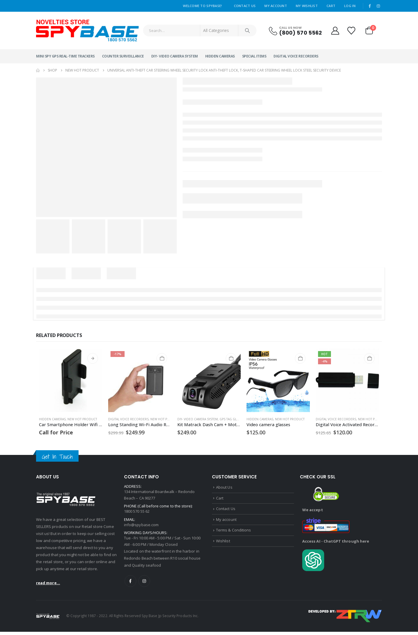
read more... (48, 582)
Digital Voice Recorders (295, 56)
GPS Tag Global (232, 419)
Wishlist (223, 543)
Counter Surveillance (123, 56)
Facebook (130, 584)
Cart (331, 6)
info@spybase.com (141, 526)
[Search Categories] (219, 30)
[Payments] (345, 619)
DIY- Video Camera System (174, 56)
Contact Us (245, 6)
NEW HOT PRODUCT (82, 419)
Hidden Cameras (220, 56)
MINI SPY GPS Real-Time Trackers (65, 56)
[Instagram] (378, 6)
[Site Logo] (87, 30)
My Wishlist (307, 6)
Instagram (144, 584)
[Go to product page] (70, 380)
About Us (224, 487)
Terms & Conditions (233, 532)
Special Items (254, 56)
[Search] (247, 30)
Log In (350, 6)
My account (226, 521)
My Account (275, 6)
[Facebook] (370, 6)
